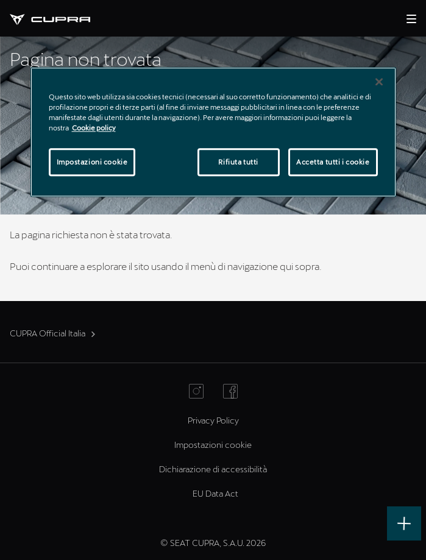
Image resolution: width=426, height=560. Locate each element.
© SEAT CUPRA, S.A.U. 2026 (213, 542)
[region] (213, 132)
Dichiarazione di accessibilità (213, 469)
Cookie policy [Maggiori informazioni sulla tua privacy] (94, 128)
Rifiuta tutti (238, 162)
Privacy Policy (213, 420)
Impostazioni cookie (213, 444)
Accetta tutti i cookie (333, 162)
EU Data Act (215, 493)
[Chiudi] (379, 81)
